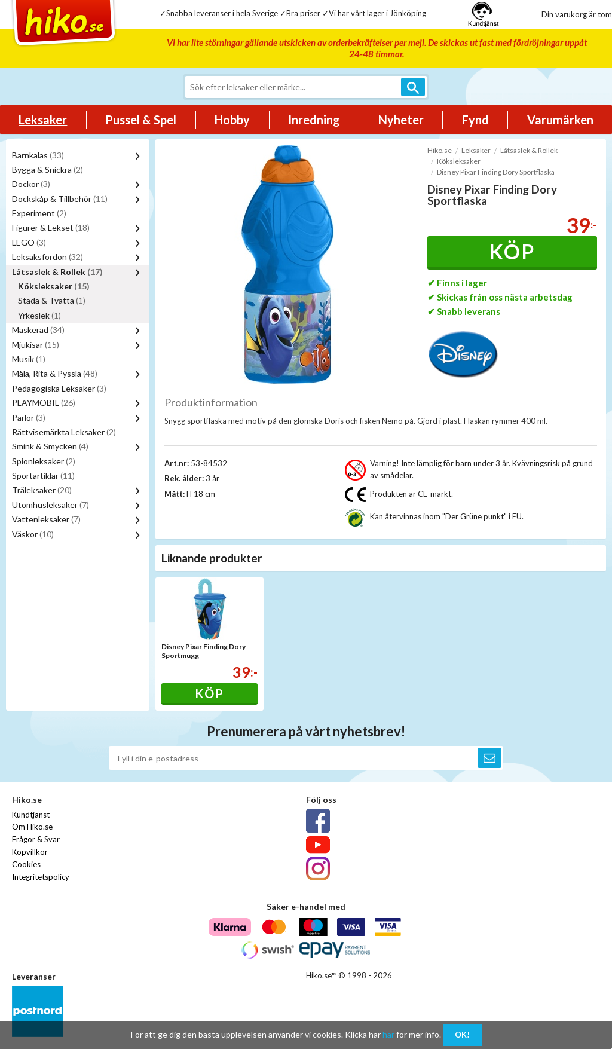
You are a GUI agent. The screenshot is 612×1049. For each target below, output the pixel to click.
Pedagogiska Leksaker (59, 388)
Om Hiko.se (32, 826)
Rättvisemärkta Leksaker (64, 432)
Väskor (33, 534)
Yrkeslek (39, 315)
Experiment (39, 213)
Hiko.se (439, 150)
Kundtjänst (31, 814)
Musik (28, 359)
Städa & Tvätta (51, 300)
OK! (462, 1034)
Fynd (475, 119)
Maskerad (38, 330)
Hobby (232, 119)
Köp (512, 251)
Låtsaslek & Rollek (57, 272)
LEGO (29, 242)
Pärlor (28, 417)
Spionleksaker (43, 461)
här (388, 1034)
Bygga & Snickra (47, 169)
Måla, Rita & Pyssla (54, 373)
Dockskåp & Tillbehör (60, 199)
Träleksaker (42, 490)
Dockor (31, 184)
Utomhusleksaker (50, 505)
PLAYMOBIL (43, 402)
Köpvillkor (30, 852)
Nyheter (401, 119)
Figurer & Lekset (51, 227)
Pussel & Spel (140, 119)
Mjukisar (35, 345)
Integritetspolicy (40, 877)
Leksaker (43, 119)
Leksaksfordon (47, 257)
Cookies (26, 864)
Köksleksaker (54, 286)
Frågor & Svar (36, 839)
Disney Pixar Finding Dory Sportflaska (496, 171)
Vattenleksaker (46, 519)
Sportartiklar (43, 475)
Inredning (314, 119)
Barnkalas (38, 155)
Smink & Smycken (50, 446)
